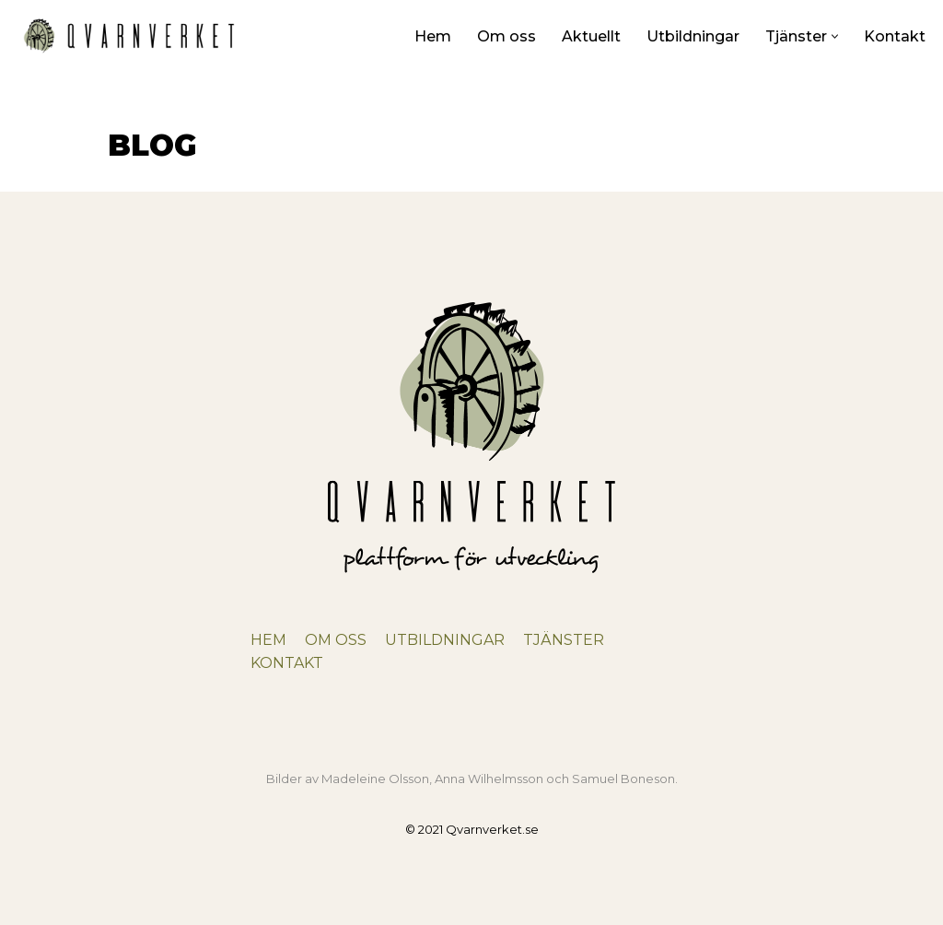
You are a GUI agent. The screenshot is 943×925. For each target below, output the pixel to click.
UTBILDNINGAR (445, 640)
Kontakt (895, 36)
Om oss (506, 36)
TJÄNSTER (563, 640)
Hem (432, 36)
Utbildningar (692, 36)
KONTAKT (286, 663)
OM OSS (336, 640)
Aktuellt (591, 36)
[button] (835, 36)
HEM (268, 640)
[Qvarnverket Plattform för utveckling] (129, 36)
